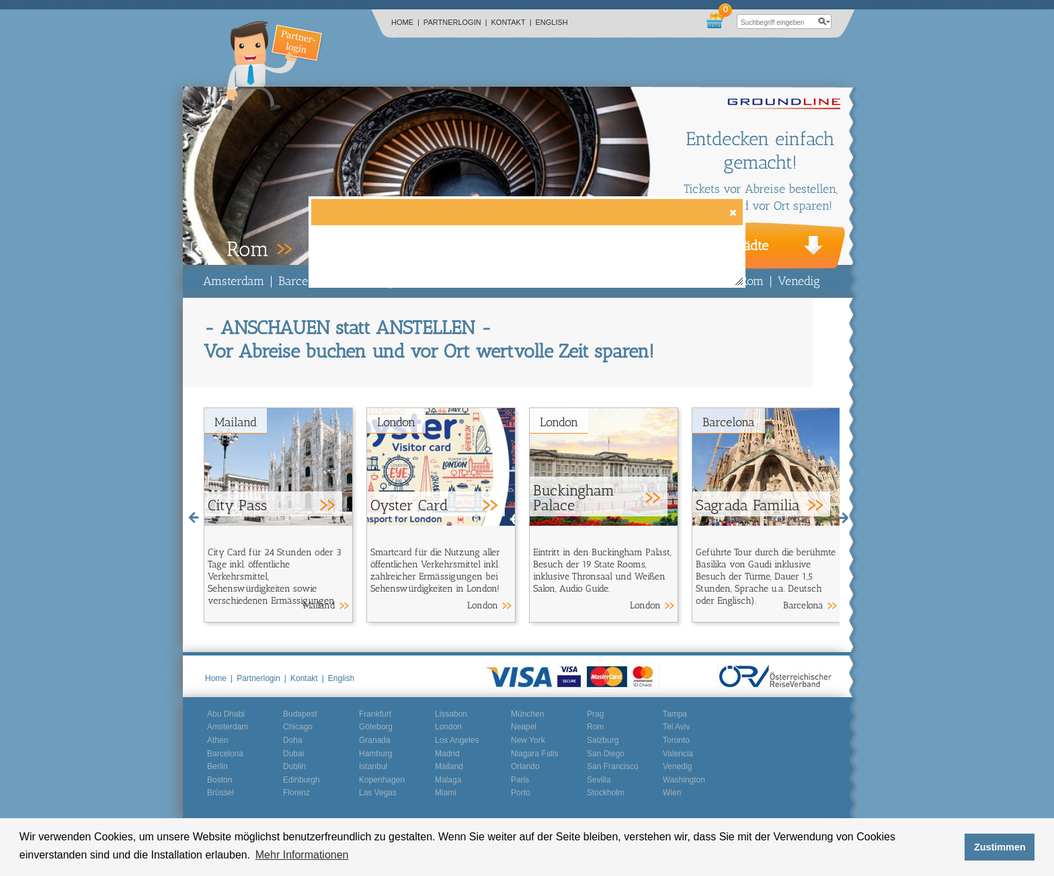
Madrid (447, 753)
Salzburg (602, 740)
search (824, 21)
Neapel (523, 726)
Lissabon (451, 714)
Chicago (298, 726)
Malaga (448, 780)
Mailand (235, 422)
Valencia (678, 753)
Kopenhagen (382, 780)
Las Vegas (378, 792)
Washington (684, 780)
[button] (732, 212)
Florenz (296, 792)
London (396, 422)
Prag (595, 714)
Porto (520, 792)
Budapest (300, 714)
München (527, 714)
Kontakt (511, 22)
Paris (520, 780)
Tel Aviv (676, 726)
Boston (219, 780)
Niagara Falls (535, 753)
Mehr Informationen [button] (302, 855)
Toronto (676, 740)
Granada (375, 740)
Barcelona (304, 281)
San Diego (605, 753)
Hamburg (375, 753)
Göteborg (376, 726)
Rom (752, 281)
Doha (292, 740)
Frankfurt (375, 714)
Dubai (293, 753)
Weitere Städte (725, 245)
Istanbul (373, 766)
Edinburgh (301, 780)
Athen (217, 740)
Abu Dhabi (226, 714)
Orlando (525, 766)
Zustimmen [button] (1000, 847)
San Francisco (613, 766)
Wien (672, 792)
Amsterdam (233, 281)
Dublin (294, 766)
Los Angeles (457, 740)
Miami (445, 792)
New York (528, 740)
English (552, 22)
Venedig (799, 281)
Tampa (675, 714)
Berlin (217, 766)
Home (405, 22)
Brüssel (220, 792)
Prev (199, 249)
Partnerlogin (455, 22)
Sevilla (598, 780)
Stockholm (605, 792)
